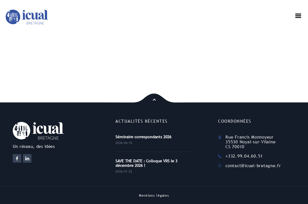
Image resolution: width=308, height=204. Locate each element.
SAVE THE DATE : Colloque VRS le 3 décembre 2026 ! (146, 163)
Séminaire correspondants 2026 (143, 137)
